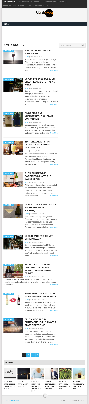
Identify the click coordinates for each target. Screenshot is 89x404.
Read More (54, 70)
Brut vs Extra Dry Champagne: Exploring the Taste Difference (41, 322)
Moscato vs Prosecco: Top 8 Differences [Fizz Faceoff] (41, 207)
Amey (27, 56)
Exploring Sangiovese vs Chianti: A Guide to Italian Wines (40, 82)
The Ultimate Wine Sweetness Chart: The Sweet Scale (38, 176)
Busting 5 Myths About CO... (54, 2)
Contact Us (64, 400)
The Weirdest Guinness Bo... (29, 2)
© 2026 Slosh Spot (12, 400)
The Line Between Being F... (39, 6)
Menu (6, 24)
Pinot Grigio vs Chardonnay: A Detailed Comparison (39, 116)
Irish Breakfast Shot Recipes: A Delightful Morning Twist (37, 145)
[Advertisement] (45, 34)
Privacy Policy (78, 400)
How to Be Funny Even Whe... (14, 6)
